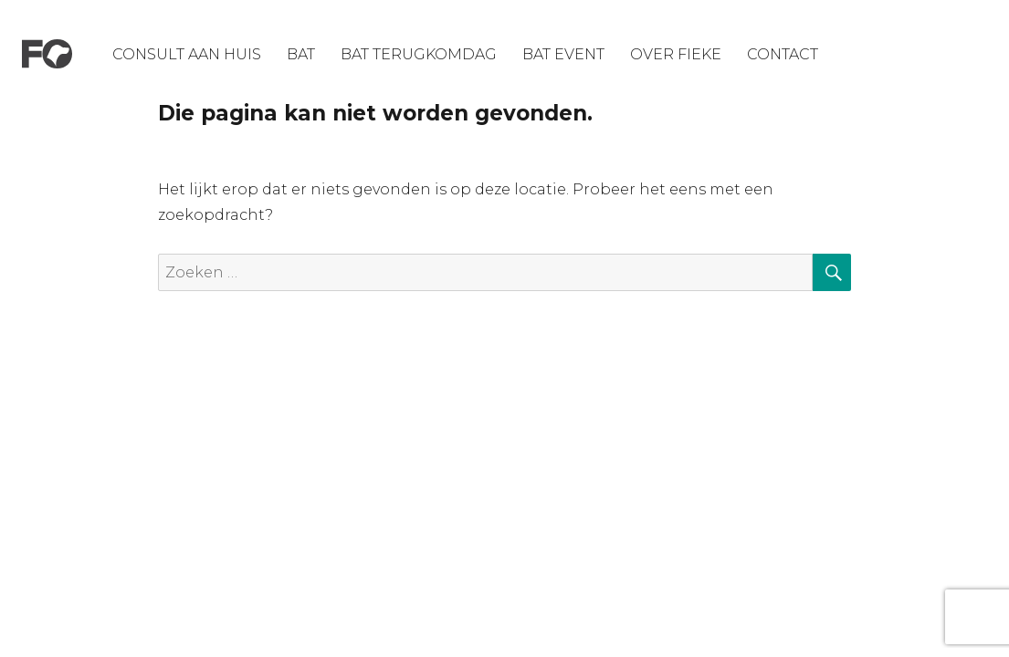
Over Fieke (675, 54)
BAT (301, 54)
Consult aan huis (186, 54)
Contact (782, 54)
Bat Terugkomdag (419, 54)
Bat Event (563, 54)
